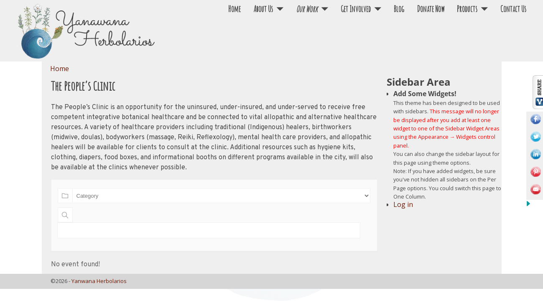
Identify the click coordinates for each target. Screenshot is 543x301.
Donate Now (430, 9)
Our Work (307, 9)
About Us (263, 9)
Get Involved (356, 9)
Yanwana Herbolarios (99, 281)
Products (467, 9)
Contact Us (513, 9)
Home (234, 9)
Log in (403, 204)
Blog (399, 9)
